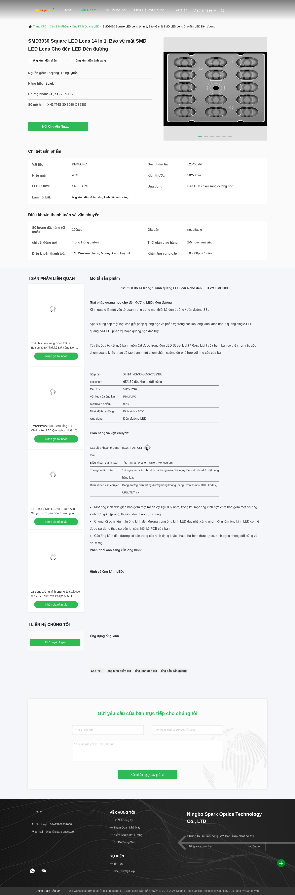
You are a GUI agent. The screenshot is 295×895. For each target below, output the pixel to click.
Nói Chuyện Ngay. (58, 126)
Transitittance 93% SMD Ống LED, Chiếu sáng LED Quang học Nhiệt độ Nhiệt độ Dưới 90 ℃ (54, 430)
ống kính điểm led (119, 670)
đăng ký (254, 846)
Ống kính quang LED (85, 26)
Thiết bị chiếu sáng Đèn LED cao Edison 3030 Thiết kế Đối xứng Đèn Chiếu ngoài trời (53, 348)
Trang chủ (40, 26)
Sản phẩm (88, 10)
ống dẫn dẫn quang (174, 670)
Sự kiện (180, 10)
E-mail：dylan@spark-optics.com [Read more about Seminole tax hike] (53, 831)
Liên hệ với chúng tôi (149, 12)
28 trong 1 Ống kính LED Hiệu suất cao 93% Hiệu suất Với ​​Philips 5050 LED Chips (55, 596)
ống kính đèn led (146, 670)
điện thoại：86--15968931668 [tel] (51, 824)
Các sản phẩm (59, 26)
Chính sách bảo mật (48, 890)
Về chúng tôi (115, 10)
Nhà (68, 10)
